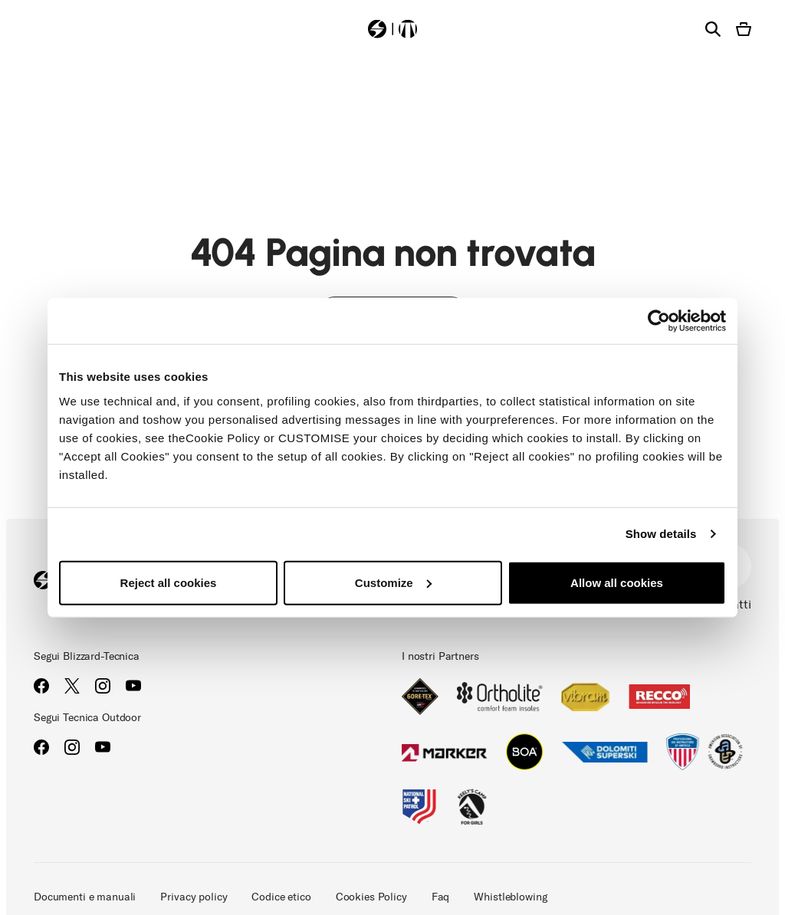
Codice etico (280, 897)
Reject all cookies (168, 582)
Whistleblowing (510, 897)
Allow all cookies (616, 582)
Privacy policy (193, 897)
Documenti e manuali (85, 897)
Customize (393, 582)
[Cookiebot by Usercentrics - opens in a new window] (659, 321)
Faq (441, 897)
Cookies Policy (371, 897)
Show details (661, 533)
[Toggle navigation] (41, 27)
